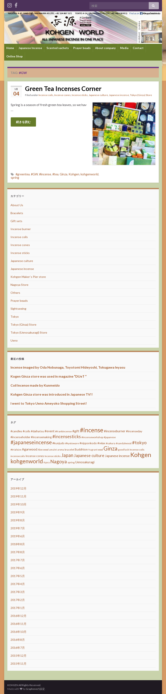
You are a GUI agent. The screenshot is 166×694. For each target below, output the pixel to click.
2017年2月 (18, 600)
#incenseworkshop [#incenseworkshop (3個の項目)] (92, 437)
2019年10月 (19, 504)
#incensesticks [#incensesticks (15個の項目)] (66, 436)
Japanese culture (98, 95)
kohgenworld (89, 174)
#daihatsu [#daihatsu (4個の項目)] (37, 431)
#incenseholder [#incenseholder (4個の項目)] (20, 437)
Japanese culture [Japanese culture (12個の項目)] (89, 455)
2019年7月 (18, 528)
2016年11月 (19, 623)
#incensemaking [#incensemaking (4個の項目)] (41, 437)
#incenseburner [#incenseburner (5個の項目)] (114, 431)
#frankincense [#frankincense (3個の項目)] (63, 431)
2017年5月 (18, 576)
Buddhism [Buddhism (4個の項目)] (81, 449)
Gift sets (16, 221)
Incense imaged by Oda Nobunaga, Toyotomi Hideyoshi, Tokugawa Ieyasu (68, 367)
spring (15, 177)
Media (124, 48)
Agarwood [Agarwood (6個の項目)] (29, 449)
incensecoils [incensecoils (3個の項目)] (18, 456)
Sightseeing (18, 308)
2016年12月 (19, 616)
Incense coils (46, 95)
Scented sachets (57, 48)
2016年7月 (18, 647)
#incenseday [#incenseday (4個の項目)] (134, 431)
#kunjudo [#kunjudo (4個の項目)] (58, 443)
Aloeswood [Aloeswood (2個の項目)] (43, 449)
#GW (34, 174)
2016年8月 (18, 639)
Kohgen (74, 174)
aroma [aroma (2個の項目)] (60, 449)
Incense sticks (80, 95)
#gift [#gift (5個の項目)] (75, 431)
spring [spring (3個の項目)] (71, 462)
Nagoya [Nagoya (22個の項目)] (58, 461)
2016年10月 (19, 631)
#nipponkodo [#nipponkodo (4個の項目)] (88, 443)
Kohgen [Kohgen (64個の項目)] (140, 454)
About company (105, 48)
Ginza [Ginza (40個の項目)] (110, 448)
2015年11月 (19, 663)
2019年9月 (18, 512)
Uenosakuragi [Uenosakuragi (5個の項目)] (84, 462)
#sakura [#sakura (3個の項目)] (110, 443)
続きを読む (23, 122)
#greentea (23, 174)
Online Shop (14, 56)
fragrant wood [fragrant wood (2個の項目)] (95, 449)
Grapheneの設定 (35, 688)
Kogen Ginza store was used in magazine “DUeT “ (48, 376)
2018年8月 (18, 544)
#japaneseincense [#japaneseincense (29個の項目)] (31, 442)
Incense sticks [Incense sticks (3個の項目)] (53, 456)
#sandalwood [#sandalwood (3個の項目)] (123, 443)
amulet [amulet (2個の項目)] (53, 449)
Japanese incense (119, 95)
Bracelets (17, 213)
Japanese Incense (30, 48)
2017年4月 (18, 584)
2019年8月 (18, 520)
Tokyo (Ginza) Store (141, 95)
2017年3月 (18, 592)
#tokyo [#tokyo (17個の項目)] (139, 442)
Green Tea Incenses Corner (63, 88)
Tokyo (15, 316)
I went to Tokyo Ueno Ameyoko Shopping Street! (49, 403)
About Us (17, 205)
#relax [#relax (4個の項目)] (101, 443)
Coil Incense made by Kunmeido (35, 385)
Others (15, 292)
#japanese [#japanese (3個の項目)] (110, 437)
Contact (138, 48)
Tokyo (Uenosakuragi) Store (29, 332)
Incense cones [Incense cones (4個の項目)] (34, 456)
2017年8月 (18, 552)
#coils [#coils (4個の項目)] (26, 431)
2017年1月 (18, 608)
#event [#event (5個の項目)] (49, 431)
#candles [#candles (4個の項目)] (16, 431)
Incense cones (62, 95)
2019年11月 (19, 496)
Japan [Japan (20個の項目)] (67, 455)
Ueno (14, 340)
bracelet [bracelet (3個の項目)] (69, 449)
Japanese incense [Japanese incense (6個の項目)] (117, 456)
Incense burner (21, 229)
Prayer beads (82, 48)
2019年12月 (19, 488)
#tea (55, 174)
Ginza (63, 174)
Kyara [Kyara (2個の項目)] (47, 462)
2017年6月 (18, 568)
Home (10, 48)
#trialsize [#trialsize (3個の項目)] (16, 449)
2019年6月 (18, 536)
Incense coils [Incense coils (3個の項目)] (137, 449)
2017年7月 (18, 560)
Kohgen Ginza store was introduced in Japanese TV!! (52, 394)
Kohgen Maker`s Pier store (28, 276)
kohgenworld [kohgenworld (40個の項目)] (27, 461)
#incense (45, 174)
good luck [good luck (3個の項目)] (123, 449)
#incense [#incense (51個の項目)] (91, 430)
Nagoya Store (19, 284)
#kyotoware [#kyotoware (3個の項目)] (72, 443)
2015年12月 (19, 655)
